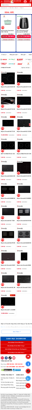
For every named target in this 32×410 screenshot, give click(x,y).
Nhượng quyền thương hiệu (8, 387)
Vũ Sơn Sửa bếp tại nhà (7, 382)
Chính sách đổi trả (21, 388)
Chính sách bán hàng (21, 383)
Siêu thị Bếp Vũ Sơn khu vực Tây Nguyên (16, 349)
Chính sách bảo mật (21, 378)
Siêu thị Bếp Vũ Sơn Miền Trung (16, 345)
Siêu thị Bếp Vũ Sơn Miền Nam (16, 352)
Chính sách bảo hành (21, 385)
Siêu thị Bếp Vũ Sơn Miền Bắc (16, 342)
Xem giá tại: (7, 2)
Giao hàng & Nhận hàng (7, 384)
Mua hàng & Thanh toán (22, 380)
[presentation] (31, 33)
